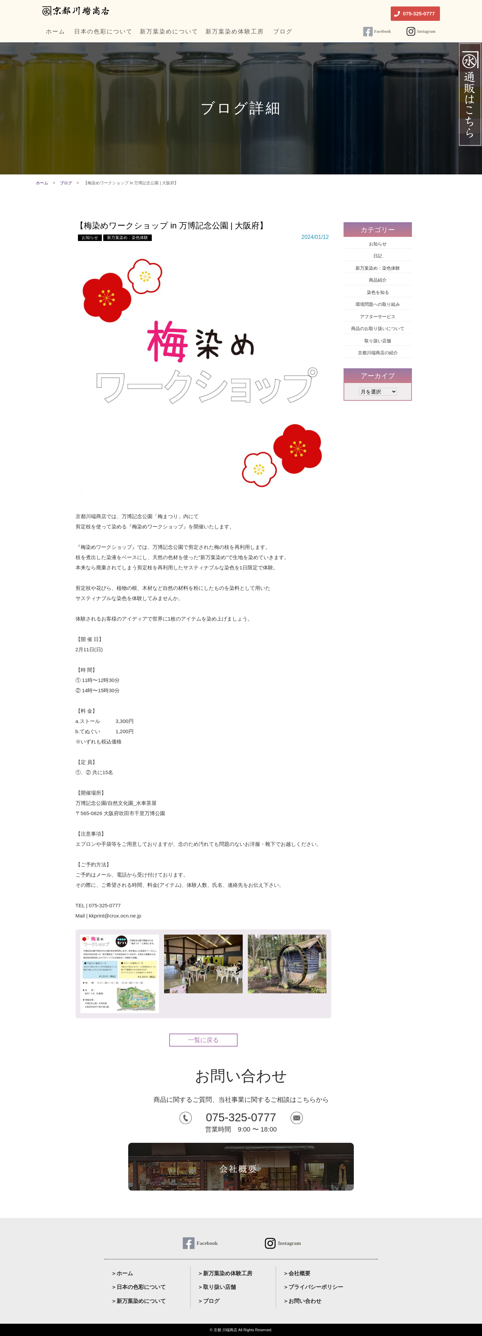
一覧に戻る (203, 1040)
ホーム (42, 183)
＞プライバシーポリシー (313, 1287)
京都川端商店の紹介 (378, 352)
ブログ (66, 183)
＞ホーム (122, 1273)
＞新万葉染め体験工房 (225, 1273)
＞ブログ (208, 1301)
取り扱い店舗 (377, 340)
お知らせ (90, 237)
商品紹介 (378, 280)
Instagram (426, 31)
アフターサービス (378, 316)
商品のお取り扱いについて (377, 328)
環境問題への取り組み (378, 304)
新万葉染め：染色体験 (127, 237)
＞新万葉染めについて (138, 1301)
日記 (377, 255)
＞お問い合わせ (302, 1301)
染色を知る (378, 292)
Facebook (382, 31)
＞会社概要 (296, 1273)
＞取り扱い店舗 (217, 1287)
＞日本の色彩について (138, 1287)
